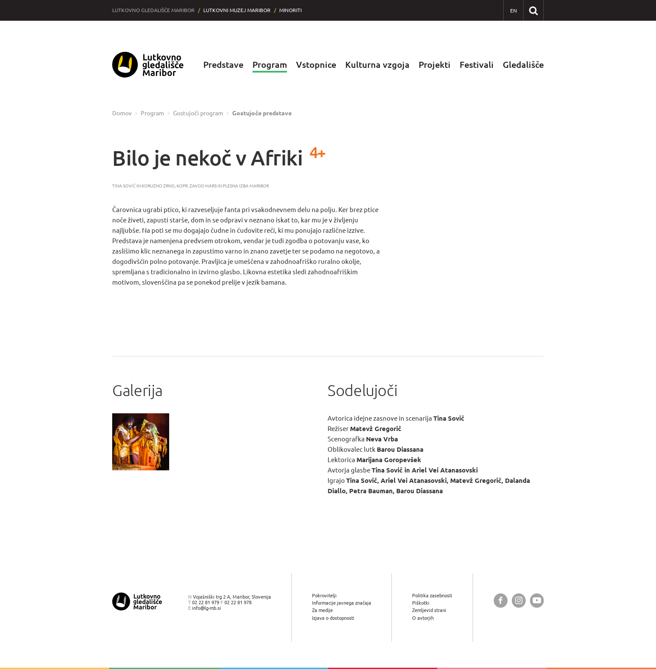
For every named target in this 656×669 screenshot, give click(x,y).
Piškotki (420, 603)
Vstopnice (316, 65)
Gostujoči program (198, 113)
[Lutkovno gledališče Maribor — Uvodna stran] (148, 65)
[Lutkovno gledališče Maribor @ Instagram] (519, 600)
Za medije (322, 610)
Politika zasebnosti (432, 595)
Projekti (435, 65)
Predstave (223, 65)
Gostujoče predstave (262, 113)
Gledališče (523, 65)
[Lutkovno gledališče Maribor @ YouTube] (537, 600)
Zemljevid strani (429, 610)
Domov (122, 113)
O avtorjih (423, 618)
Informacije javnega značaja (341, 603)
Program (269, 65)
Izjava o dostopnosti (333, 618)
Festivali (477, 65)
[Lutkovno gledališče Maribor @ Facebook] (501, 600)
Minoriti (290, 10)
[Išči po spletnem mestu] (533, 10)
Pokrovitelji (324, 595)
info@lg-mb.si (206, 608)
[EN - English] (513, 10)
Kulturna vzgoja (377, 65)
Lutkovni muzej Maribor (237, 10)
